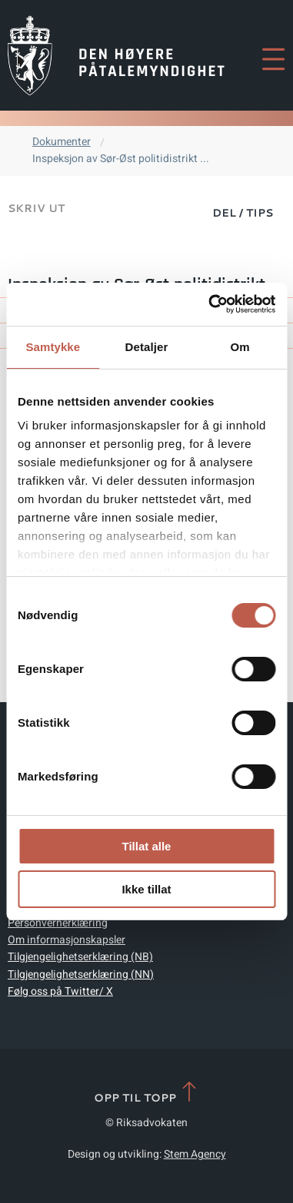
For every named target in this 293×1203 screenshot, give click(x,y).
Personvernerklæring (58, 923)
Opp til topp (146, 1093)
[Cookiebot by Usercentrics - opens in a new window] (209, 304)
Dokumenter (61, 142)
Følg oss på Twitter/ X (60, 991)
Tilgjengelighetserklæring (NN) (81, 974)
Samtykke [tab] (52, 346)
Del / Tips (242, 212)
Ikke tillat (146, 889)
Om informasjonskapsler (66, 940)
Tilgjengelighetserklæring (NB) (80, 957)
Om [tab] (240, 346)
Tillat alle (146, 846)
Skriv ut (36, 208)
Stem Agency (195, 1154)
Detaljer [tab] (146, 346)
